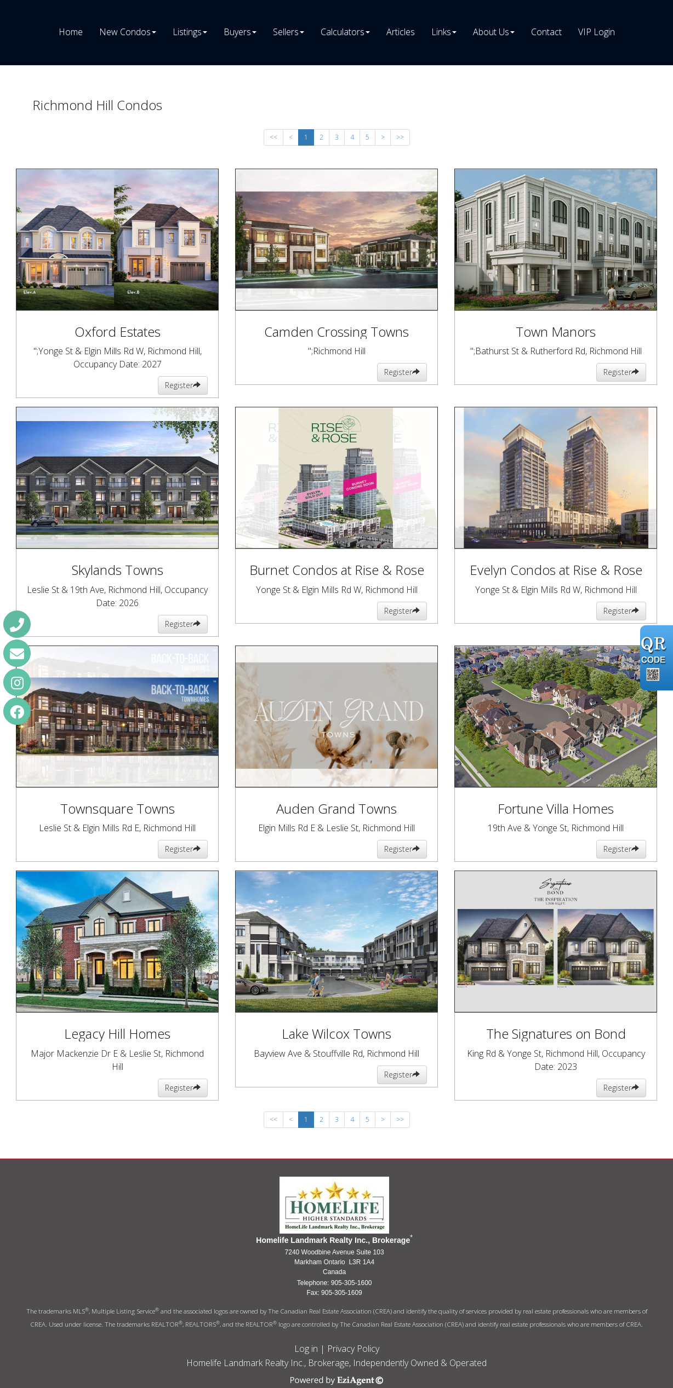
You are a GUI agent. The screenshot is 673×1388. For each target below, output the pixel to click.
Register (183, 385)
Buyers (237, 32)
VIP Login (596, 32)
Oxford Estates (118, 331)
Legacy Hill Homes (117, 1033)
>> (400, 137)
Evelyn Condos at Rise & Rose (556, 570)
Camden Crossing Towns (336, 331)
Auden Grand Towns (336, 808)
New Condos (125, 32)
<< (273, 137)
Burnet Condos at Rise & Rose (336, 570)
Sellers (286, 32)
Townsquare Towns (117, 808)
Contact (546, 32)
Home (71, 32)
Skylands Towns (117, 570)
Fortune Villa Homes (556, 808)
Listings (187, 32)
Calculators (342, 32)
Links (441, 32)
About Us (491, 32)
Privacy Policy (353, 1349)
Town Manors (556, 331)
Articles (400, 32)
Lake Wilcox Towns (336, 1033)
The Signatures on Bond (556, 1033)
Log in (306, 1349)
